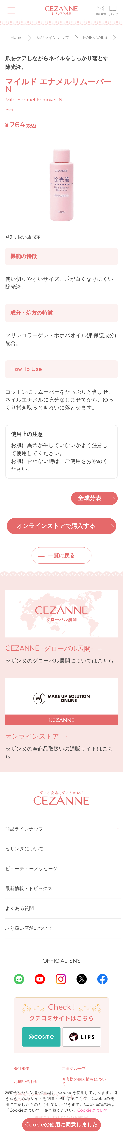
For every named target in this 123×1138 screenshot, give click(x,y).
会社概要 (22, 1068)
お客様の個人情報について (84, 1081)
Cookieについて (92, 1110)
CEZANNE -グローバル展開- (49, 648)
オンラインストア (32, 736)
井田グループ (74, 1068)
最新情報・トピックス (29, 888)
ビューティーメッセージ (31, 868)
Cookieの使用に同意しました (61, 1125)
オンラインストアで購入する (55, 526)
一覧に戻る (61, 556)
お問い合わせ (26, 1081)
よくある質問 (19, 908)
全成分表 (89, 498)
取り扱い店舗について (29, 928)
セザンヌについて (24, 848)
